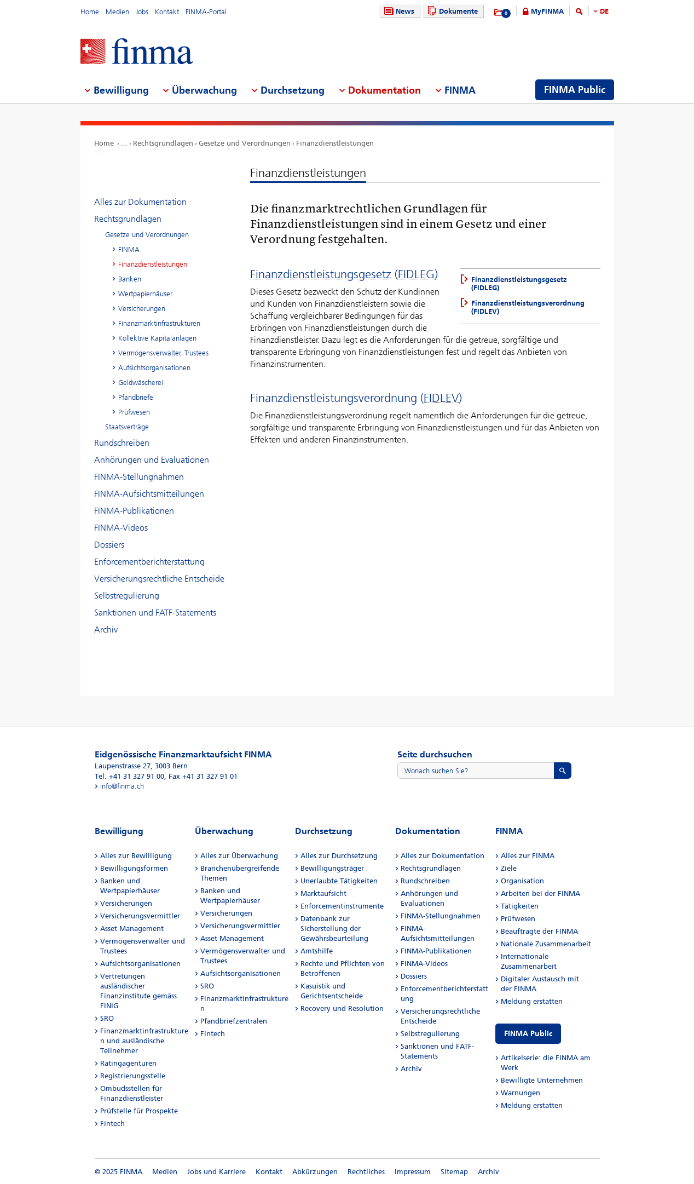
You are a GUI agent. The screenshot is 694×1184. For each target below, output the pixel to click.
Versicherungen (141, 308)
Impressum (413, 1172)
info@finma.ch (122, 786)
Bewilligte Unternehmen (542, 1080)
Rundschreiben (121, 443)
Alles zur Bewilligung (136, 856)
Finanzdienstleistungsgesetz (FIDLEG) (519, 283)
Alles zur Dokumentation (140, 202)
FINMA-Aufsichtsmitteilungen (149, 493)
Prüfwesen (134, 412)
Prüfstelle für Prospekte (139, 1111)
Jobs (142, 12)
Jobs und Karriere (216, 1172)
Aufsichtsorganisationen (154, 368)
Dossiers (109, 544)
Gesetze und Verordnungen (245, 143)
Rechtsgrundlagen (163, 143)
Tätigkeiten (520, 906)
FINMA (129, 249)
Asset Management (132, 928)
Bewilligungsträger (332, 868)
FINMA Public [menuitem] (574, 90)
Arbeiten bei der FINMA (540, 893)
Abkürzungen (315, 1172)
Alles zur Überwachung (239, 856)
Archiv (106, 629)
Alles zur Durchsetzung (339, 856)
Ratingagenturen (128, 1063)
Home (89, 12)
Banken (129, 279)
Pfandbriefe (135, 397)
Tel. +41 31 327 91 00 (129, 776)
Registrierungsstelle (132, 1076)
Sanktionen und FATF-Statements (155, 612)
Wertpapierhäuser (145, 294)
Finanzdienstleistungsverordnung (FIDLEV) (528, 307)
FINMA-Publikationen (134, 510)
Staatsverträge (127, 427)
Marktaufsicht (323, 893)
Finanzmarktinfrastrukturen (159, 323)
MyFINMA (547, 11)
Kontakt (167, 12)
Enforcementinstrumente (342, 906)
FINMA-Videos (121, 527)
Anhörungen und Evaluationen (151, 460)
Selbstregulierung (126, 595)
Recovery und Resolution (342, 1008)
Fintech (112, 1123)
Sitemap (454, 1172)
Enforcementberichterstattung (149, 561)
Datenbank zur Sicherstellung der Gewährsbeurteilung (334, 928)
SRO (107, 1018)
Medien (117, 12)
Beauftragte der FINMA (539, 931)
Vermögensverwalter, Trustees (163, 353)
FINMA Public (528, 1033)
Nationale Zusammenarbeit (546, 944)
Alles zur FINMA (527, 856)
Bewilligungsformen (134, 868)
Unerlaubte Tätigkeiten (339, 881)
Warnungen (520, 1093)
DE (604, 11)
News (397, 11)
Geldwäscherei (140, 382)
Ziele (509, 868)
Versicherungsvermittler (140, 916)
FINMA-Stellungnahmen (139, 477)
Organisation (522, 881)
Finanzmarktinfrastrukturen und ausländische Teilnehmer (144, 1041)
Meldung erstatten (532, 1001)
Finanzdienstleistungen (335, 143)
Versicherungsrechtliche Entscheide (159, 578)
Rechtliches (366, 1172)
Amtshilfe (316, 951)
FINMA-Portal (206, 12)
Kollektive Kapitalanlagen (157, 338)
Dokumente (451, 11)
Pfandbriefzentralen (233, 1021)
